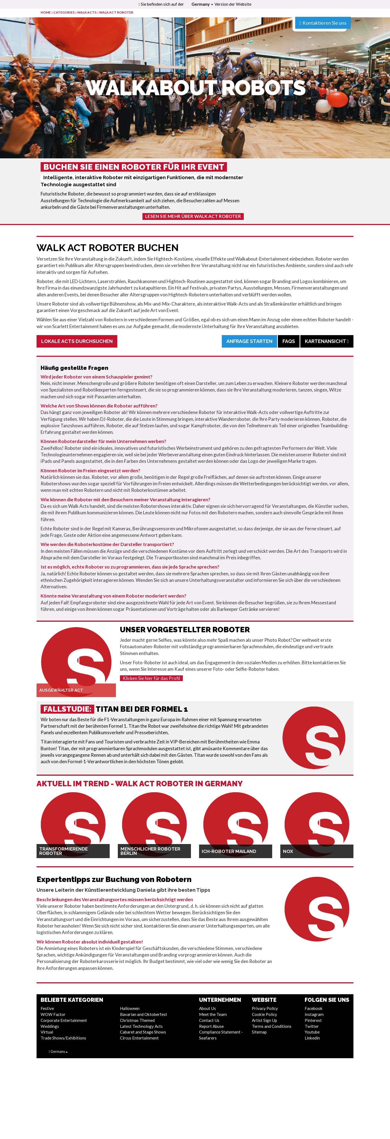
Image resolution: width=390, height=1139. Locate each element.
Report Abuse (211, 1026)
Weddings (50, 1026)
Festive (47, 1008)
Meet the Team (213, 1014)
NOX (288, 851)
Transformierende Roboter (63, 851)
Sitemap (259, 1031)
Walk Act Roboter (116, 12)
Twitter (312, 1026)
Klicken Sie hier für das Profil (151, 678)
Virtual (47, 1031)
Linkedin (312, 1037)
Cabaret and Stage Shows (143, 1031)
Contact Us (209, 1020)
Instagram (314, 1014)
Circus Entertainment (139, 1037)
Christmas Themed (137, 1020)
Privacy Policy (265, 1008)
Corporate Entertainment (64, 1020)
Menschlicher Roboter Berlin (150, 851)
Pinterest (313, 1020)
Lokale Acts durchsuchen (77, 341)
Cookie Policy (264, 1014)
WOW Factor (53, 1014)
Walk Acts (86, 12)
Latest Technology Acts (141, 1026)
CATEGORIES (63, 12)
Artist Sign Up (264, 1020)
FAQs (288, 341)
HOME (46, 12)
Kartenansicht (327, 341)
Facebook (314, 1008)
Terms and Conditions (271, 1026)
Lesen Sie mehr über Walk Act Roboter (193, 216)
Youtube (312, 1031)
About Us (207, 1008)
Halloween (129, 1008)
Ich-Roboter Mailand (229, 851)
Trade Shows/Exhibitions (63, 1037)
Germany (202, 4)
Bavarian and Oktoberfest (143, 1014)
